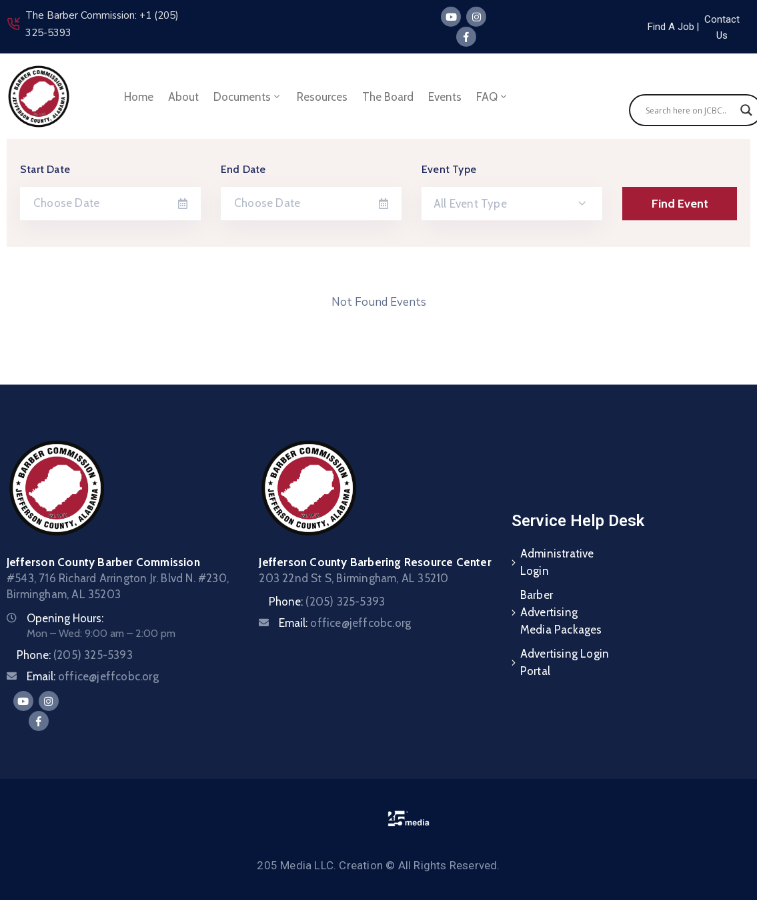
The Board (388, 96)
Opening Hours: (65, 618)
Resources (322, 96)
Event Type (449, 169)
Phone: (75, 655)
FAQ (492, 96)
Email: (93, 676)
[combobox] (512, 203)
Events (445, 96)
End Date (243, 169)
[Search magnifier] (746, 110)
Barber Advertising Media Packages (561, 612)
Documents (247, 96)
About (183, 96)
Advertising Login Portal (564, 662)
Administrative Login (557, 562)
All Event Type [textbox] (470, 203)
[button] (697, 27)
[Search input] (690, 110)
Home (138, 96)
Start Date (45, 169)
